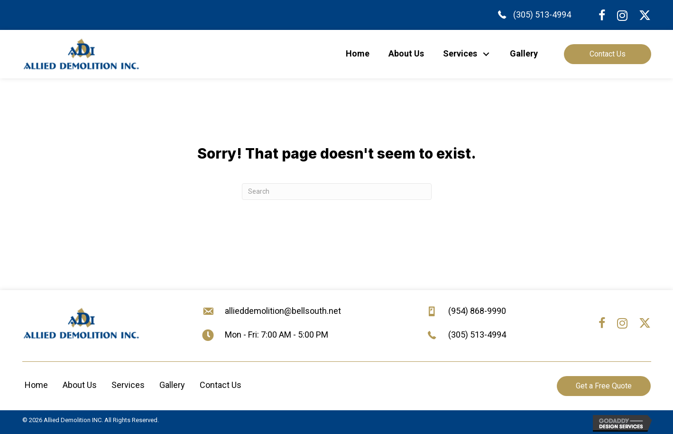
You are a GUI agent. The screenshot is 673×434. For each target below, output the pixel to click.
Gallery (172, 385)
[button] (486, 54)
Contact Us (220, 385)
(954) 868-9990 (477, 311)
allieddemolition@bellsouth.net (283, 311)
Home (36, 385)
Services (128, 385)
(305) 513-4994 (542, 14)
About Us (80, 385)
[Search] (337, 191)
